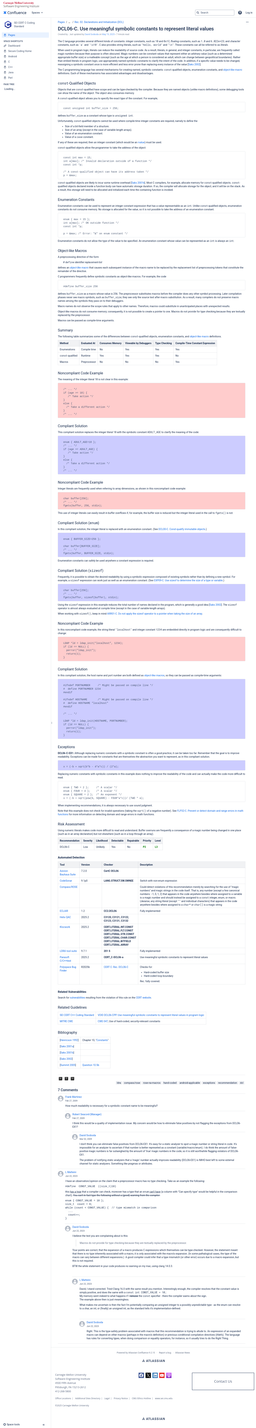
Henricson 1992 (69, 1040)
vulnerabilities (77, 997)
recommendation (227, 1082)
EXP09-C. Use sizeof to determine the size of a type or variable (188, 580)
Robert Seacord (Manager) (87, 1114)
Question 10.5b (90, 1065)
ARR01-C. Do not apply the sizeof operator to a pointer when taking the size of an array (154, 613)
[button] (240, 12)
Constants (102, 1040)
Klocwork (65, 927)
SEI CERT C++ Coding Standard (77, 1015)
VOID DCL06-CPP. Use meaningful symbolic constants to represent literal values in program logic (151, 1015)
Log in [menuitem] (249, 12)
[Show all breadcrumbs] (69, 22)
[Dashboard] (25, 45)
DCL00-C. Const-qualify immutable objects (182, 529)
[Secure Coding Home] (25, 51)
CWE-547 (103, 1021)
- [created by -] (68, 34)
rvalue (141, 142)
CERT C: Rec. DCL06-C (116, 967)
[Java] (25, 72)
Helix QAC (65, 917)
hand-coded (169, 1082)
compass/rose (132, 1082)
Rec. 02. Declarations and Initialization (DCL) (99, 22)
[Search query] (214, 12)
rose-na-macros (151, 1082)
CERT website (143, 997)
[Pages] (25, 35)
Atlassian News (182, 1352)
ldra (119, 1082)
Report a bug (165, 1352)
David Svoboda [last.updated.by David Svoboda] (92, 34)
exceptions (209, 1082)
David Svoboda (88, 1135)
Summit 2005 (67, 1065)
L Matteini (70, 1172)
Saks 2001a (66, 1046)
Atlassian (153, 1360)
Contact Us (223, 1381)
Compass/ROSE (69, 887)
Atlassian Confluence (138, 1352)
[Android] (25, 56)
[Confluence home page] (15, 12)
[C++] (25, 67)
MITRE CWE (66, 1021)
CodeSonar (66, 880)
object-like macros (154, 675)
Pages (61, 22)
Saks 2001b (137, 182)
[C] (25, 61)
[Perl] (25, 77)
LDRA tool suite (68, 951)
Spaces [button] (36, 12)
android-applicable (190, 1082)
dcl (241, 1082)
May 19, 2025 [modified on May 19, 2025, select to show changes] (108, 34)
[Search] (197, 12)
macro (79, 267)
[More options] (247, 22)
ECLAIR (64, 911)
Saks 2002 (194, 64)
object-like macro (232, 69)
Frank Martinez (73, 1096)
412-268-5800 (63, 1391)
